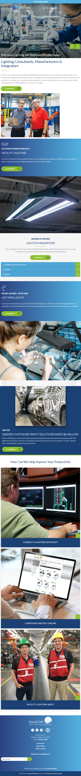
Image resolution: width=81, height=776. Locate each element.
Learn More (12, 88)
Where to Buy (40, 749)
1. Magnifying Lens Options (41, 264)
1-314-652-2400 (40, 2)
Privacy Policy (52, 768)
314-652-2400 (42, 739)
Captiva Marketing (33, 773)
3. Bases (41, 274)
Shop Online (40, 746)
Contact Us (40, 743)
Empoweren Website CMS (54, 773)
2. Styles (41, 269)
